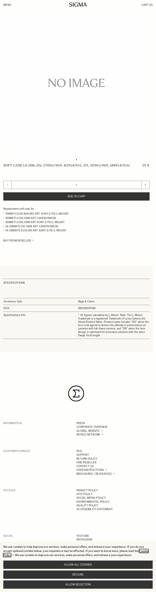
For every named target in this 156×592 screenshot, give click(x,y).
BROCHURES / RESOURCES (94, 473)
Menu (7, 4)
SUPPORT (82, 454)
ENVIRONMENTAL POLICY (92, 501)
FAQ (79, 451)
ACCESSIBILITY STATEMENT (94, 509)
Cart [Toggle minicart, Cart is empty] (147, 4)
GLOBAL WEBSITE (88, 430)
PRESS (80, 423)
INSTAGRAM (84, 539)
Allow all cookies (78, 564)
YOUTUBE (82, 535)
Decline (78, 574)
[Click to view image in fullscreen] (76, 83)
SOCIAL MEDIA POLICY (91, 497)
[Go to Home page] (78, 4)
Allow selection (78, 584)
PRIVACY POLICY (87, 490)
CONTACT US (85, 466)
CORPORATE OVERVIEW (92, 426)
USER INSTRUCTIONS (90, 469)
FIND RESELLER (86, 462)
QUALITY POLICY (87, 505)
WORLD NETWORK (88, 434)
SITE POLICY (84, 494)
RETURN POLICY (86, 458)
